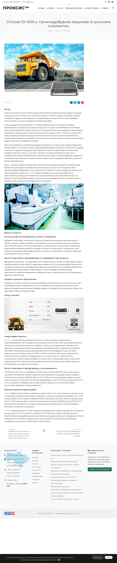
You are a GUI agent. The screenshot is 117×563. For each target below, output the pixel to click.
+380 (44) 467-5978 (13, 476)
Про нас (60, 8)
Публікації (66, 30)
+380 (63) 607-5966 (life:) (14, 466)
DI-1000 (31, 173)
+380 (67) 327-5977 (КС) (15, 459)
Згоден (108, 557)
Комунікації (36, 473)
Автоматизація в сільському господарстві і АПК (67, 493)
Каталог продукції (92, 8)
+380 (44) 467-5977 (14, 470)
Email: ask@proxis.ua (28, 2)
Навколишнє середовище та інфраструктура (66, 471)
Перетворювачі (37, 476)
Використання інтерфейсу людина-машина (66, 490)
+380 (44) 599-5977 (13, 473)
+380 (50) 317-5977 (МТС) (15, 462)
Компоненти (36, 470)
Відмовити (98, 557)
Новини (105, 8)
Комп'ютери (36, 467)
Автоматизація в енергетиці (60, 486)
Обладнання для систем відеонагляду (64, 461)
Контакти (50, 8)
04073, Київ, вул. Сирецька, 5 (17, 455)
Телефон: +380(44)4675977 (11, 2)
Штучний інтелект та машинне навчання (65, 499)
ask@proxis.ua (12, 480)
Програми (35, 479)
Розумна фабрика (57, 496)
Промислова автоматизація (60, 474)
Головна (41, 8)
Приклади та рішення (73, 8)
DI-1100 (7, 411)
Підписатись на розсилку (100, 469)
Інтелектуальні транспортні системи (63, 477)
